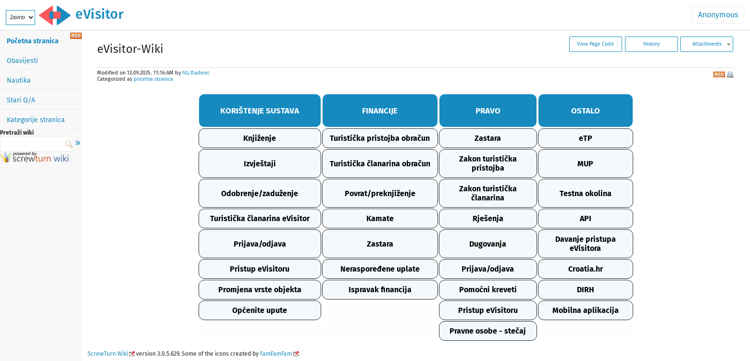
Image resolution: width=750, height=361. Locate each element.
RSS (719, 73)
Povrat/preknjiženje (380, 193)
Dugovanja (487, 244)
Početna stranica (33, 41)
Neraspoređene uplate (380, 269)
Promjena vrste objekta (259, 289)
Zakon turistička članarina (488, 193)
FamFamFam (276, 353)
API (585, 218)
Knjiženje (259, 138)
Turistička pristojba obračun (380, 138)
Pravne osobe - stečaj (488, 331)
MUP (585, 163)
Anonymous (718, 14)
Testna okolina (586, 193)
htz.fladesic (196, 73)
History (651, 44)
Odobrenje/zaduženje (259, 193)
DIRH (585, 289)
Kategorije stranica (36, 120)
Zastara (488, 138)
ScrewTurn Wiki (108, 353)
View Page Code (595, 44)
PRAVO (487, 111)
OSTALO (585, 111)
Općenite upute (259, 310)
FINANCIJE (380, 111)
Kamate (380, 218)
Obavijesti (22, 61)
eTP (585, 138)
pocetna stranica (153, 79)
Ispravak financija (380, 289)
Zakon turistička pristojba (488, 163)
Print (731, 75)
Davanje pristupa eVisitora (585, 244)
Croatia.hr (585, 269)
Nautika (19, 80)
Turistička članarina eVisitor (260, 218)
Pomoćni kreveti (488, 289)
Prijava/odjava (260, 244)
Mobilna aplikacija (585, 310)
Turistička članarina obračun (380, 163)
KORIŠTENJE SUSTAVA (259, 111)
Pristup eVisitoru (259, 269)
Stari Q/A (21, 100)
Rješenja (488, 218)
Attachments (707, 44)
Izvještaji (260, 163)
